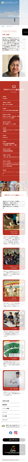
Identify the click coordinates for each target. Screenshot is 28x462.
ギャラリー (5, 419)
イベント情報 (5, 408)
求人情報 (4, 416)
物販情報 (4, 404)
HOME (2, 26)
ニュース (4, 412)
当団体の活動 (5, 401)
